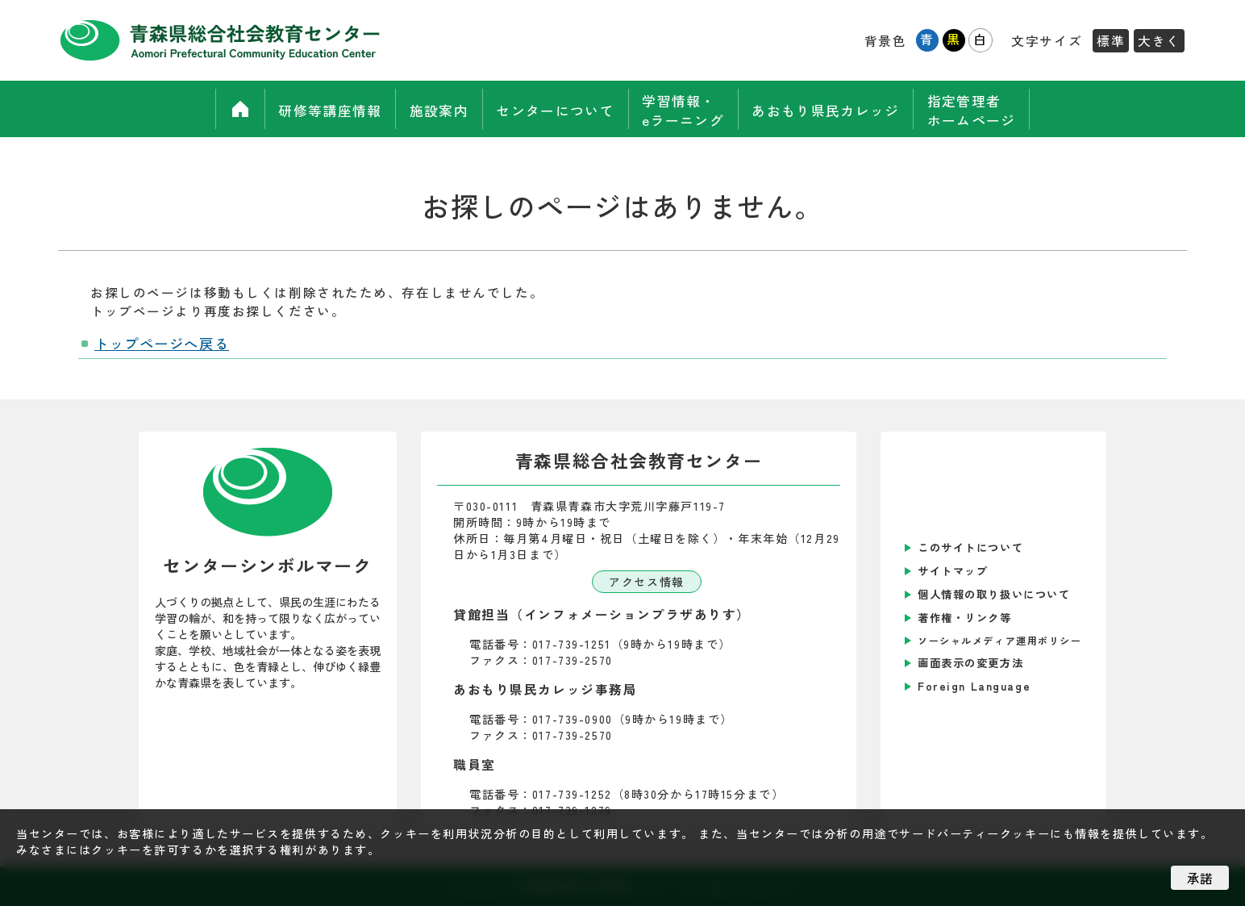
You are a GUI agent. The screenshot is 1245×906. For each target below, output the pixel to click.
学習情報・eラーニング (685, 109)
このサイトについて (970, 547)
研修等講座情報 (312, 109)
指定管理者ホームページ (988, 109)
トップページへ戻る (161, 343)
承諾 (1200, 878)
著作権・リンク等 (965, 617)
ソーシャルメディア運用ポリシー (1000, 640)
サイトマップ (953, 570)
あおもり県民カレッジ (836, 109)
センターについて (552, 109)
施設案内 (428, 109)
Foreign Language (974, 686)
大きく (1159, 40)
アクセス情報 (646, 582)
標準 (1111, 40)
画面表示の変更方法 (970, 662)
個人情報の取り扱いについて (994, 594)
